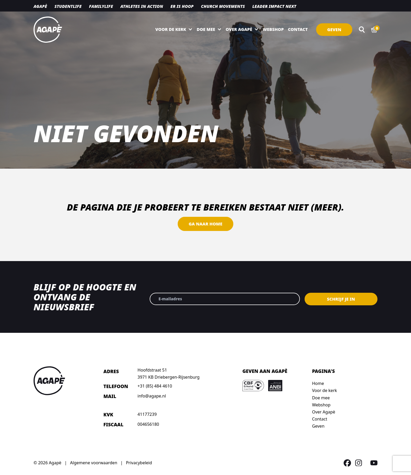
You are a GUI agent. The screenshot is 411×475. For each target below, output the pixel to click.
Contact (298, 29)
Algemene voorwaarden (93, 463)
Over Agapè (239, 29)
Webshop (273, 29)
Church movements (223, 6)
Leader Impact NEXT (274, 6)
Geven (334, 29)
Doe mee (206, 29)
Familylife (101, 6)
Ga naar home (205, 224)
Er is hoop (181, 6)
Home (318, 383)
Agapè (40, 6)
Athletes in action (141, 6)
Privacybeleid (139, 463)
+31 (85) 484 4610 (155, 386)
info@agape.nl (152, 396)
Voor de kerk (170, 29)
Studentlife (68, 6)
